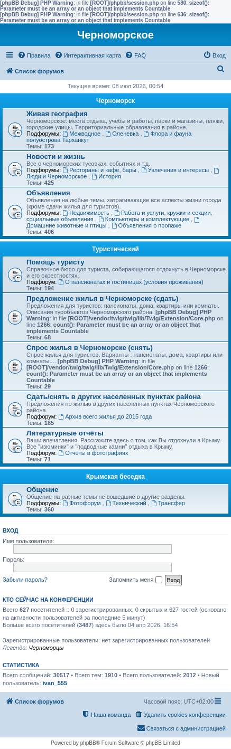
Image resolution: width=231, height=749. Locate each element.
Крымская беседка (115, 476)
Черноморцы (46, 647)
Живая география (57, 114)
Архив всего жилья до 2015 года (105, 416)
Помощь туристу (55, 262)
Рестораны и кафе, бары (100, 170)
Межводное (82, 133)
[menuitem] (34, 55)
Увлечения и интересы (175, 170)
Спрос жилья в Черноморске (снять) (89, 348)
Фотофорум (82, 503)
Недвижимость (86, 213)
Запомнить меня (135, 580)
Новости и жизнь (55, 156)
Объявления (48, 193)
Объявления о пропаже (146, 225)
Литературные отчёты (65, 433)
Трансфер (168, 503)
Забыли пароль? (25, 579)
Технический (127, 503)
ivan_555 (55, 683)
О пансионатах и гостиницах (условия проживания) (130, 282)
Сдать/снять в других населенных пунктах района (113, 397)
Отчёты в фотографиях (93, 453)
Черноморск (115, 101)
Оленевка (122, 133)
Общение (42, 490)
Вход (10, 530)
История (106, 176)
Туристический (115, 249)
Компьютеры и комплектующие (144, 219)
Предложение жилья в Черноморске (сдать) (102, 298)
